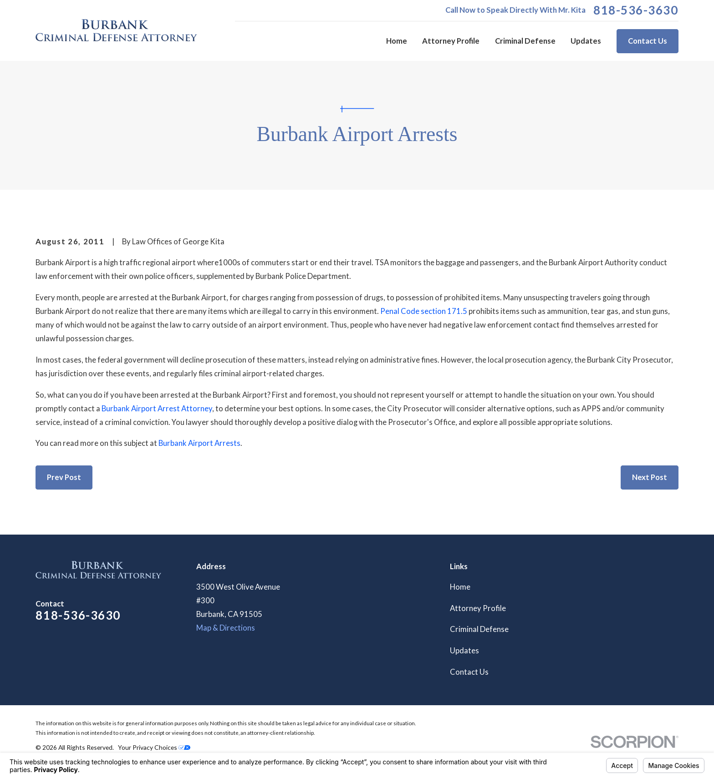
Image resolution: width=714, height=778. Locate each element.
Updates (464, 650)
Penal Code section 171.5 (423, 311)
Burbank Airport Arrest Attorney (157, 408)
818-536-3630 (635, 10)
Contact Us (647, 40)
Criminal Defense (479, 629)
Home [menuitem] (396, 40)
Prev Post (64, 477)
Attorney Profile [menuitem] (450, 40)
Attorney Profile (478, 608)
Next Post (649, 477)
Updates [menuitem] (586, 40)
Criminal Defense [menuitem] (525, 40)
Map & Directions (225, 627)
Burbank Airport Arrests (199, 443)
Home (460, 586)
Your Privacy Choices (154, 747)
